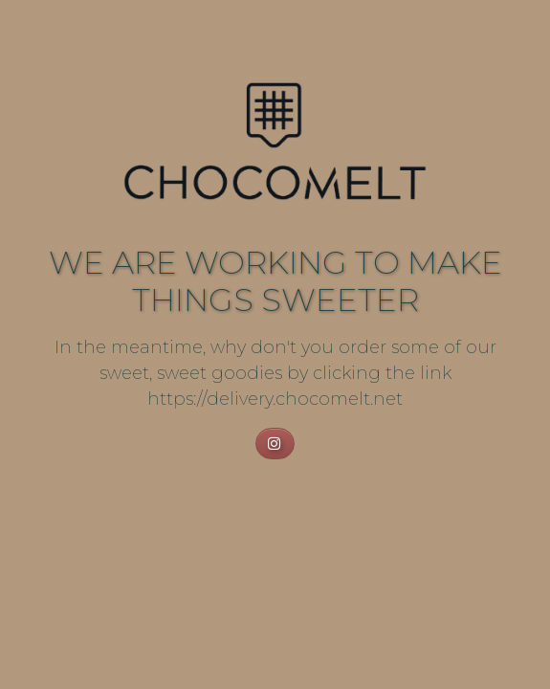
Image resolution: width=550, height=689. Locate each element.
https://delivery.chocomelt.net (275, 399)
